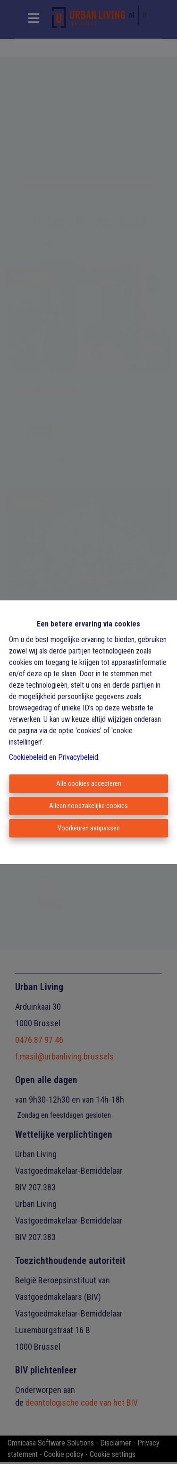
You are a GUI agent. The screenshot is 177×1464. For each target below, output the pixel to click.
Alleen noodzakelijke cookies (88, 806)
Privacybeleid (78, 757)
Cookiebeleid (28, 757)
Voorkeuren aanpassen (89, 828)
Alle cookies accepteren (88, 783)
